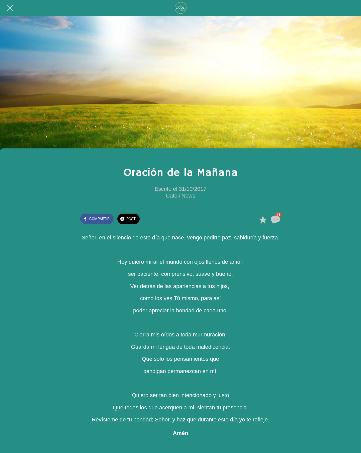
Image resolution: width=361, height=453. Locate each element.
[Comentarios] (275, 219)
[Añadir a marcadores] (263, 219)
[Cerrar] (10, 8)
